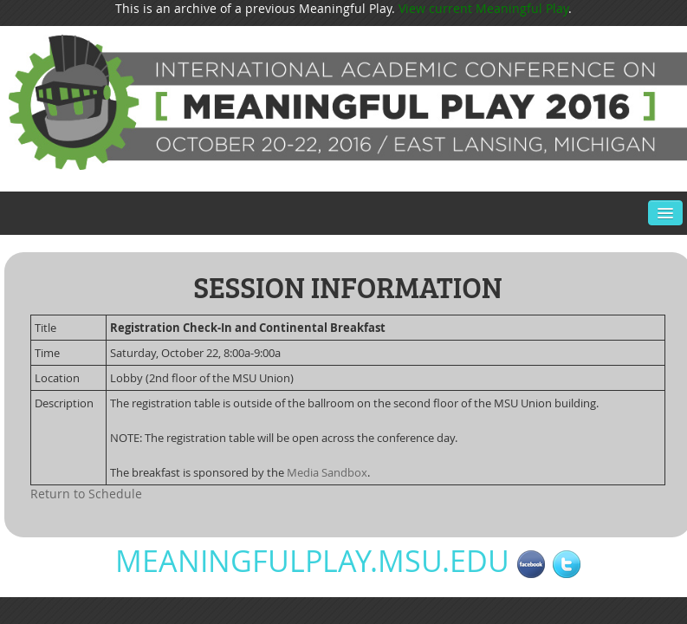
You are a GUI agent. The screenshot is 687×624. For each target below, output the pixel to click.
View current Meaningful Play (483, 8)
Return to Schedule (86, 493)
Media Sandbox (327, 472)
